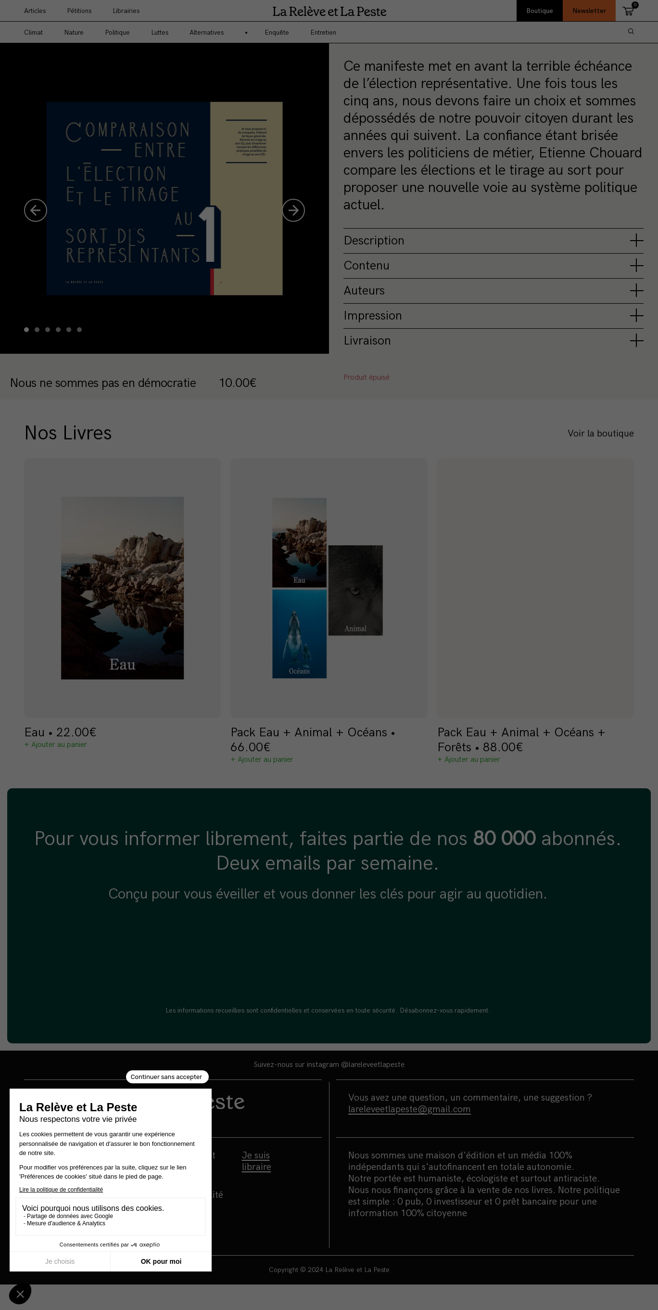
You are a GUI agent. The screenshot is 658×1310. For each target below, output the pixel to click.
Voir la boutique (601, 433)
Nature (74, 32)
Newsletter (589, 11)
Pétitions (79, 11)
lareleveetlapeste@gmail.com (409, 1109)
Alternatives (207, 32)
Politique (117, 32)
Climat (33, 32)
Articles (35, 11)
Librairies (126, 11)
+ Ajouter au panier (55, 744)
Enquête (277, 32)
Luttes (159, 32)
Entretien (323, 32)
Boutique (539, 11)
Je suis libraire (256, 1161)
